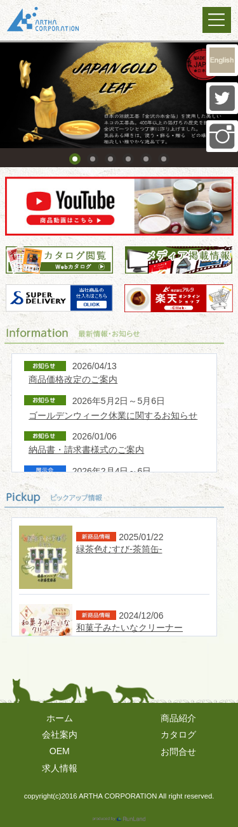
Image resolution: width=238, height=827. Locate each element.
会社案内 (59, 734)
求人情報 (59, 768)
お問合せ (178, 752)
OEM (60, 751)
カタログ (178, 734)
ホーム (59, 718)
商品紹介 (178, 718)
